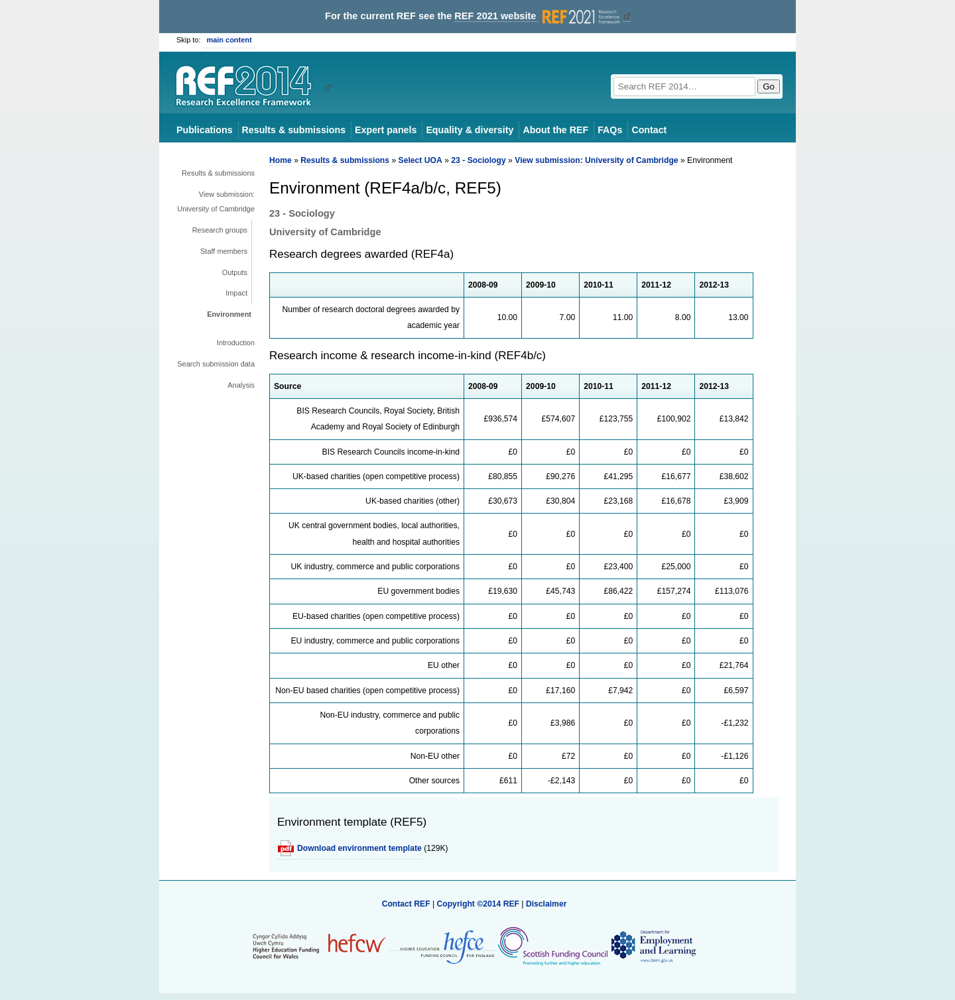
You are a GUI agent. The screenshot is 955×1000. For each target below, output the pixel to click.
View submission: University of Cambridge (216, 201)
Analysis (241, 385)
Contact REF (406, 904)
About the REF (555, 130)
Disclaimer (546, 904)
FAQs (610, 130)
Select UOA (420, 160)
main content (229, 40)
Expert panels (385, 130)
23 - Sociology (478, 160)
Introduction (236, 343)
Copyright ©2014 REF (478, 904)
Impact (236, 293)
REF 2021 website (538, 16)
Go (769, 86)
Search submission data (216, 364)
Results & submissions (294, 130)
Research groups (219, 230)
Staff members (223, 251)
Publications (204, 130)
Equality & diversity (469, 130)
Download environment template (359, 848)
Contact (649, 130)
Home (280, 160)
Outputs (234, 272)
